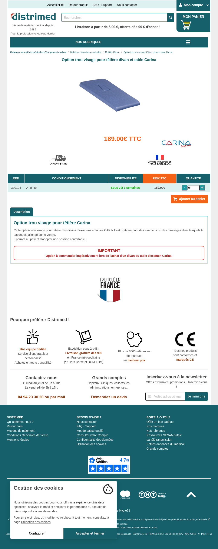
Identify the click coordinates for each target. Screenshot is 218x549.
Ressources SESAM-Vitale (164, 435)
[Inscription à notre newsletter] (165, 396)
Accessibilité (55, 5)
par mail (57, 397)
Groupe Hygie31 (119, 510)
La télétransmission (159, 439)
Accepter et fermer (90, 533)
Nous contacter (127, 5)
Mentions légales (18, 439)
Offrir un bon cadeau (160, 421)
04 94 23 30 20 (30, 397)
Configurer (37, 533)
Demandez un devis (109, 397)
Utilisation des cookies (91, 444)
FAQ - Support (102, 5)
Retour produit (78, 5)
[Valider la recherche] (170, 17)
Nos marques (155, 426)
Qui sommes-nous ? (20, 421)
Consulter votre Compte (92, 435)
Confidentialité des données (95, 439)
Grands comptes (157, 448)
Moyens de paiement (20, 430)
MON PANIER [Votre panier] (193, 17)
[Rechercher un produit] (114, 17)
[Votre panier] (186, 25)
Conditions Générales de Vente (27, 435)
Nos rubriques (155, 430)
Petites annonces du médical (165, 444)
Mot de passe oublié (90, 430)
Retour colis (15, 426)
